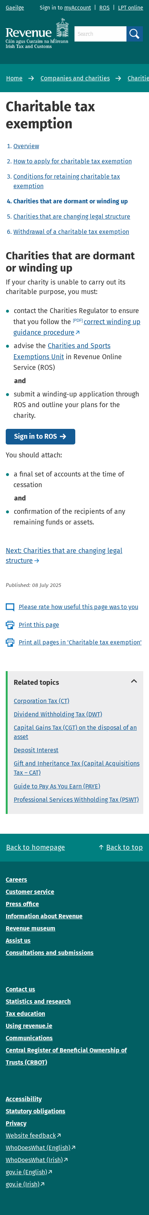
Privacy (16, 1123)
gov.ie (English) (26, 1172)
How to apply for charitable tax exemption (72, 161)
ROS (104, 8)
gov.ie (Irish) (22, 1184)
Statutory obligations (35, 1111)
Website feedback (31, 1135)
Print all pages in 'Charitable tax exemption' (80, 642)
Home (14, 78)
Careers (16, 879)
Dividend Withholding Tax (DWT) (58, 714)
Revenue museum (30, 928)
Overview (26, 146)
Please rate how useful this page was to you (78, 607)
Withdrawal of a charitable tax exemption (71, 231)
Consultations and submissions (50, 952)
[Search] (100, 34)
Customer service (30, 891)
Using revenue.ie (29, 1026)
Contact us (20, 989)
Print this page (39, 624)
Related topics (36, 682)
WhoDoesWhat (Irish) (34, 1160)
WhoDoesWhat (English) (38, 1147)
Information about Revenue (44, 916)
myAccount (77, 8)
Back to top (124, 847)
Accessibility (24, 1099)
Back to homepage (35, 847)
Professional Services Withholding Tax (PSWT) (76, 799)
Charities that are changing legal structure (71, 216)
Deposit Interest (36, 750)
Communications (29, 1038)
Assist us (18, 940)
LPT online (130, 8)
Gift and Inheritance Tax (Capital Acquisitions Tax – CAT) (76, 768)
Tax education (25, 1013)
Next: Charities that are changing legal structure (64, 556)
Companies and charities (75, 78)
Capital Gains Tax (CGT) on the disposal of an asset (75, 732)
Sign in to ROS (35, 437)
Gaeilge (15, 8)
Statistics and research (38, 1001)
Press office (22, 904)
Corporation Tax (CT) (41, 701)
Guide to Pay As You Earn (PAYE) (57, 786)
